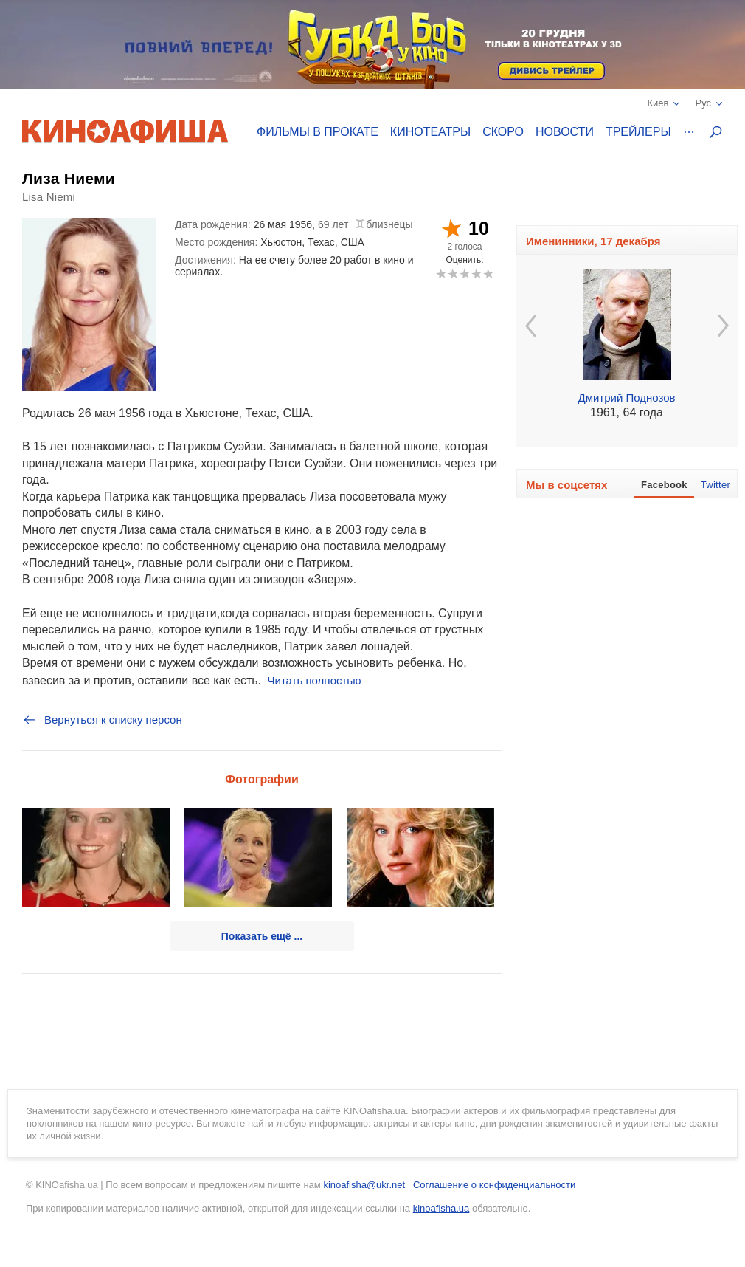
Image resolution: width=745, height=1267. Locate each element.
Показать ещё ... (261, 936)
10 (487, 273)
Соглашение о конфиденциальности (494, 1184)
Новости (565, 132)
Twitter (715, 484)
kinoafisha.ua (441, 1208)
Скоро (503, 132)
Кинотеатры (430, 132)
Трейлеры (638, 132)
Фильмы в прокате (317, 132)
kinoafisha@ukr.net (364, 1184)
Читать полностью (314, 680)
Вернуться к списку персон (102, 720)
